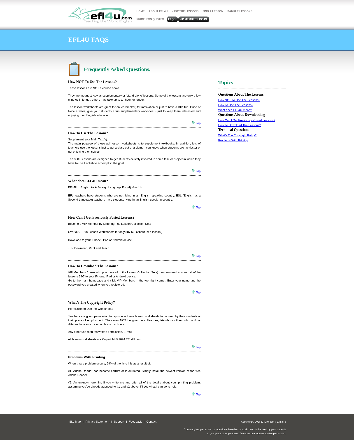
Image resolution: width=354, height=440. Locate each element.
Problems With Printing (86, 357)
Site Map (75, 421)
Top (198, 123)
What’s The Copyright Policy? (91, 302)
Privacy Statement (97, 421)
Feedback (135, 421)
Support (119, 421)
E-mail (280, 421)
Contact (151, 421)
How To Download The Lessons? (93, 266)
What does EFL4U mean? (88, 181)
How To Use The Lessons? (88, 133)
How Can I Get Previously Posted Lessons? (101, 217)
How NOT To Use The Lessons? (92, 82)
